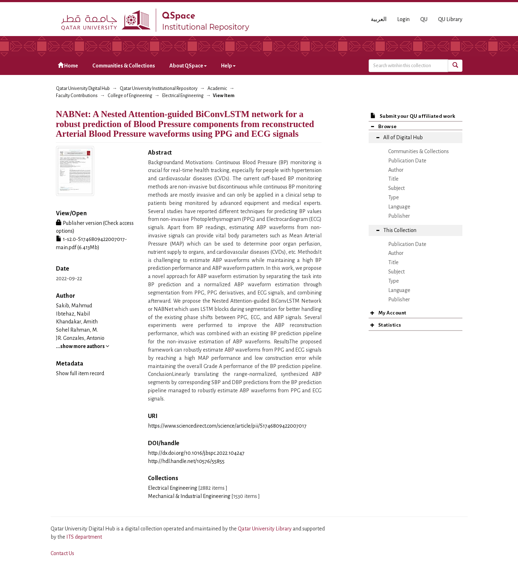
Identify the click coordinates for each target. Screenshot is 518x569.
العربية (378, 19)
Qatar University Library (265, 529)
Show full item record (80, 373)
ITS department (84, 537)
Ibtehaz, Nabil (73, 314)
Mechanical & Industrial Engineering (189, 496)
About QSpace (188, 66)
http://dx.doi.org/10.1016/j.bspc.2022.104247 (196, 453)
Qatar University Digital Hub (83, 88)
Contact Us (62, 553)
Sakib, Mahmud (74, 305)
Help (228, 66)
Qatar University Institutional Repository (159, 88)
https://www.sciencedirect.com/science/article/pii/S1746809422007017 (227, 426)
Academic (217, 88)
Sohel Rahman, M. (77, 330)
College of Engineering (130, 95)
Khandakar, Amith (77, 321)
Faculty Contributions (77, 95)
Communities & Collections (123, 66)
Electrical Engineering (183, 95)
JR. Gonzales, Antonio (80, 338)
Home (68, 65)
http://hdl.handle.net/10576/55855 (186, 461)
